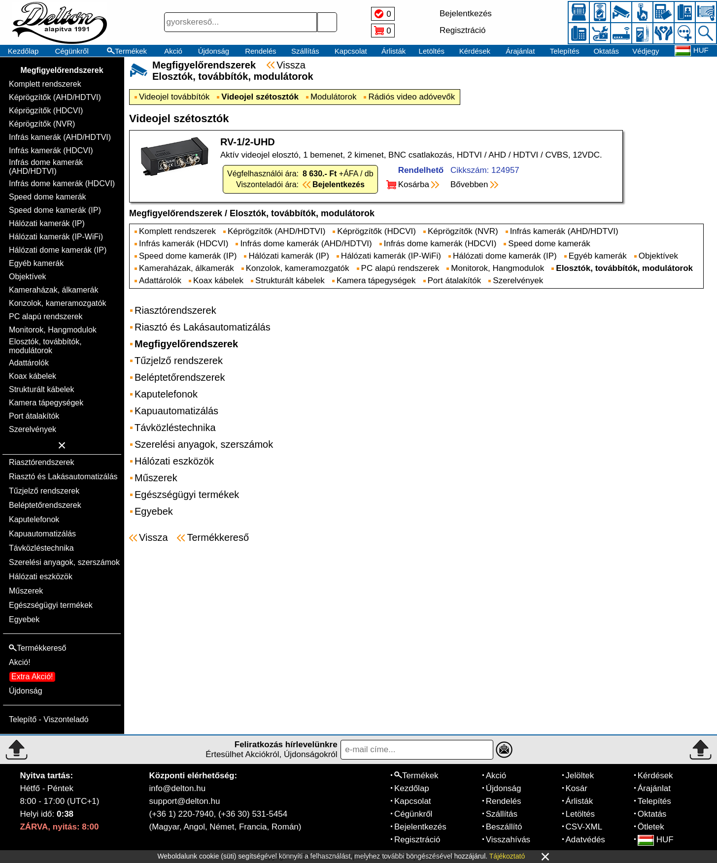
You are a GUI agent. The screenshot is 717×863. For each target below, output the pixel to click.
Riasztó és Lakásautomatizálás (63, 476)
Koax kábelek (32, 376)
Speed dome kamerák (47, 197)
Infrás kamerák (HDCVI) (51, 150)
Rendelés (260, 51)
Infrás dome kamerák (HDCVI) (62, 183)
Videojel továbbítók (174, 96)
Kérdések (474, 51)
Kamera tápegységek (46, 402)
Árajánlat (520, 51)
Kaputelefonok (34, 519)
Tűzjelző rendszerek (44, 491)
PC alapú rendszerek (45, 316)
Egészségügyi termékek (51, 605)
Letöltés (432, 51)
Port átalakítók (34, 416)
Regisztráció (417, 839)
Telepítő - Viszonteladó (49, 719)
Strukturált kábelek (41, 389)
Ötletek (651, 826)
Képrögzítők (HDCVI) (46, 110)
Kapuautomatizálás (42, 534)
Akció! (20, 662)
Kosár (576, 788)
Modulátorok (333, 96)
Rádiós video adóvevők (411, 96)
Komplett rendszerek (45, 84)
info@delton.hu (177, 788)
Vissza (291, 65)
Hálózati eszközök (40, 576)
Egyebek (24, 619)
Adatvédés (585, 839)
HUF (656, 839)
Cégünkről (71, 51)
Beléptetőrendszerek (45, 505)
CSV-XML (584, 826)
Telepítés (565, 51)
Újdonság (213, 51)
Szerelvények (32, 429)
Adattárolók (29, 363)
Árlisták (393, 51)
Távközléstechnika (41, 548)
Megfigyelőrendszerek (61, 70)
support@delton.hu (184, 801)
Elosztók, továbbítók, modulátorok (45, 346)
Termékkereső (218, 537)
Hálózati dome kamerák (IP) (57, 250)
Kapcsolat (351, 51)
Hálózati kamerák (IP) (47, 223)
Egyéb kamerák (36, 263)
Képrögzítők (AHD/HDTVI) (55, 97)
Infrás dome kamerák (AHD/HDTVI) (46, 166)
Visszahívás (508, 839)
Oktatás (606, 51)
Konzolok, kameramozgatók (57, 303)
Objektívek (27, 276)
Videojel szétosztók (260, 96)
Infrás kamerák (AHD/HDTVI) (60, 137)
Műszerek (26, 591)
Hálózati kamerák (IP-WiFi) (56, 236)
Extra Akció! (32, 676)
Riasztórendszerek (41, 462)
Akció (173, 51)
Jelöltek (580, 775)
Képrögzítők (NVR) (42, 124)
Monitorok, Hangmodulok (53, 330)
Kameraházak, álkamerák (53, 290)
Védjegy (645, 51)
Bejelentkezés (420, 826)
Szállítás (305, 51)
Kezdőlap (23, 51)
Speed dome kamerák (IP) (55, 210)
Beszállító (504, 826)
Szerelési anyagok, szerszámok (64, 562)
